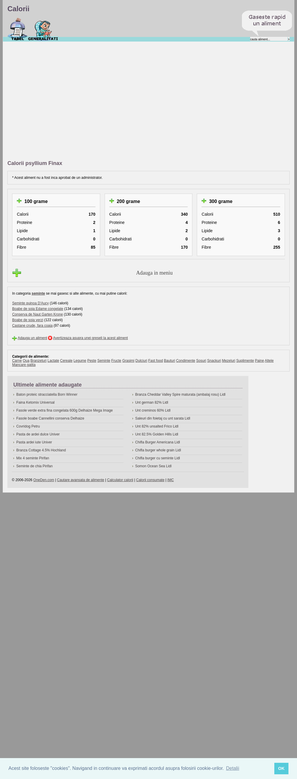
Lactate (53, 361)
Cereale (66, 361)
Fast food (155, 361)
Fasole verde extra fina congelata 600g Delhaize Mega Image (64, 410)
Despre (43, 29)
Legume (79, 361)
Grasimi (128, 361)
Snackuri (214, 361)
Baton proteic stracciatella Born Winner (46, 394)
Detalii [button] (232, 768)
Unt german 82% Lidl (151, 402)
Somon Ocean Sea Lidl (153, 466)
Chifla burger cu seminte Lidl (157, 458)
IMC (170, 480)
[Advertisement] (60, 101)
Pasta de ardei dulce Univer (38, 434)
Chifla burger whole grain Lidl (158, 450)
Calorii (17, 29)
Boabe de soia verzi (27, 320)
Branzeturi (38, 361)
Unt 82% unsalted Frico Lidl (157, 426)
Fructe (116, 361)
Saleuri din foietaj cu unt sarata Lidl (162, 418)
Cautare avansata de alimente (80, 480)
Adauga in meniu (154, 273)
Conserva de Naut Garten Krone (37, 314)
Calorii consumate (150, 480)
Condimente (185, 361)
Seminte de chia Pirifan (34, 466)
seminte (38, 293)
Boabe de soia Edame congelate (37, 309)
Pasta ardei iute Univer (34, 442)
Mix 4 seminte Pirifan (32, 458)
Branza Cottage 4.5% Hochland (41, 450)
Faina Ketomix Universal (35, 402)
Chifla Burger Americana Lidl (157, 442)
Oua (26, 361)
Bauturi (169, 361)
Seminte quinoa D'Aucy (30, 303)
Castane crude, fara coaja (32, 326)
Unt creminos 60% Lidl (153, 410)
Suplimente (245, 361)
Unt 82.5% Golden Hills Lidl (156, 434)
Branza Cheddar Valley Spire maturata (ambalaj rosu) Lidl (180, 394)
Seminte (103, 361)
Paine (259, 361)
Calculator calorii (120, 480)
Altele (269, 361)
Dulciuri (141, 361)
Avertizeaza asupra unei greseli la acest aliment (90, 338)
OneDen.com (43, 480)
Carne (17, 361)
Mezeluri (228, 361)
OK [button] (281, 768)
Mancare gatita (23, 365)
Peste (91, 361)
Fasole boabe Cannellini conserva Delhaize (50, 418)
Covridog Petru (28, 426)
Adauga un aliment (32, 338)
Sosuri (201, 361)
